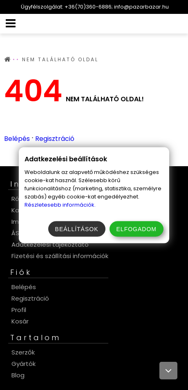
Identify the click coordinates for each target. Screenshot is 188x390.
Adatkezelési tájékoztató (50, 244)
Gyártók (23, 363)
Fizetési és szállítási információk (59, 256)
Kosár (20, 321)
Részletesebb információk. (60, 204)
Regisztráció (54, 138)
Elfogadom (136, 228)
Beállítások (76, 228)
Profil (18, 309)
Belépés (17, 138)
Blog (18, 375)
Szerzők (23, 352)
